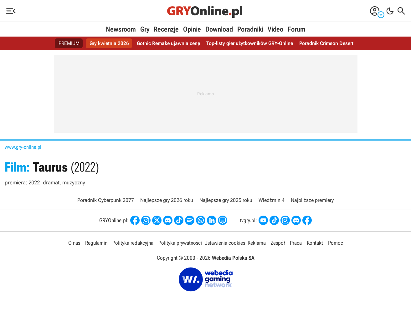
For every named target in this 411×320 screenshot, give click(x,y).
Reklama (257, 243)
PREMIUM (69, 43)
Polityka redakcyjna (132, 243)
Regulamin (96, 243)
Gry (144, 29)
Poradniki (250, 29)
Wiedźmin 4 (272, 200)
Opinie (192, 29)
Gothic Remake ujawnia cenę (168, 43)
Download (219, 29)
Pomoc (335, 243)
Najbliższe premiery (312, 200)
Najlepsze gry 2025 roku (225, 200)
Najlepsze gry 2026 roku (166, 200)
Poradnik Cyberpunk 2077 (105, 200)
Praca (296, 243)
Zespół (278, 243)
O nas (74, 243)
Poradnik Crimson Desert (326, 43)
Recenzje (166, 29)
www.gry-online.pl (23, 147)
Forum (297, 29)
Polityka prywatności (180, 243)
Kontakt (315, 243)
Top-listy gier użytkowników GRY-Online (249, 43)
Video (275, 29)
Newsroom (121, 29)
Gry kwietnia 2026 (109, 43)
